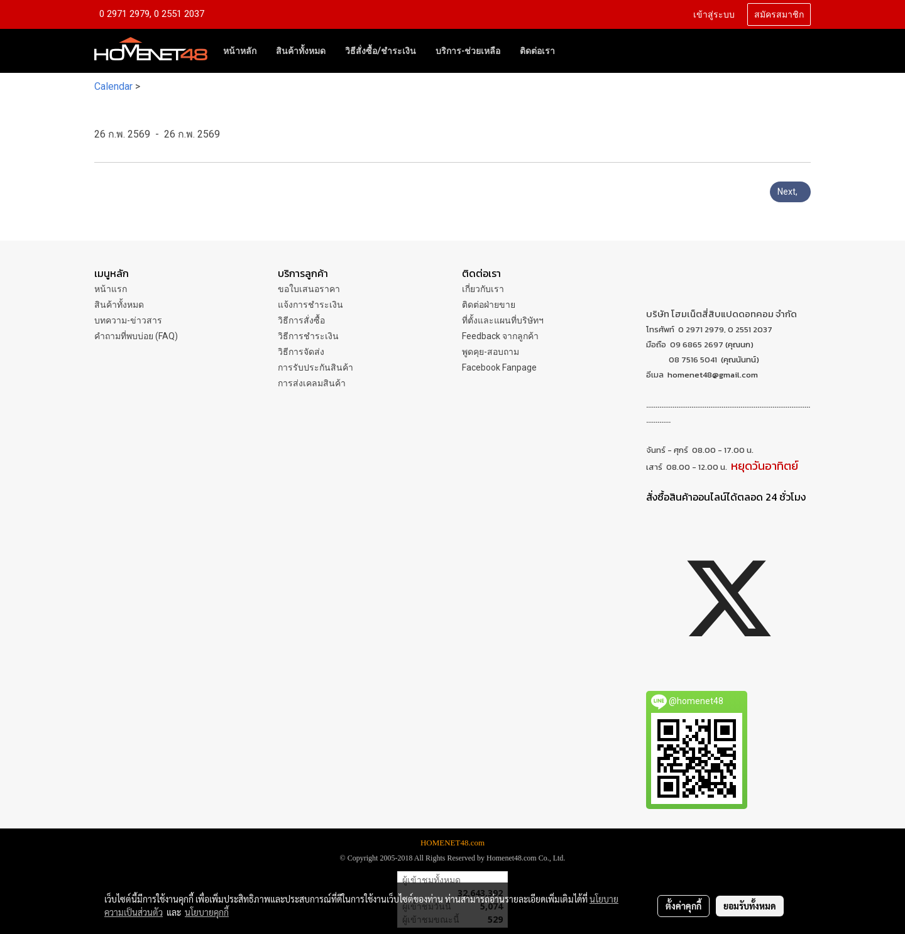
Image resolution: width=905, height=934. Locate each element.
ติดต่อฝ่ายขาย (488, 305)
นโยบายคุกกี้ (207, 912)
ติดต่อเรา (537, 51)
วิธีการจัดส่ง (301, 352)
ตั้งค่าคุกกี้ (683, 905)
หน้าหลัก (239, 51)
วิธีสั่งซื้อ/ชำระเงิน (380, 51)
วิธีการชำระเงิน (308, 336)
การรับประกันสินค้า (315, 367)
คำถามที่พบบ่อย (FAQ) (136, 336)
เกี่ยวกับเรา (483, 289)
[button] (576, 51)
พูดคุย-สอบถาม (490, 352)
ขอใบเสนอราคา (309, 289)
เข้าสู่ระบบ (714, 14)
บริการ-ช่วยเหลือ (468, 51)
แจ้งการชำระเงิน (310, 305)
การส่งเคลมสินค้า (312, 383)
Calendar (113, 86)
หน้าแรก (110, 289)
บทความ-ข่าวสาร (128, 320)
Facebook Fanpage (499, 367)
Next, (790, 192)
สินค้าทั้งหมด (301, 51)
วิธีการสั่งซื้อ (301, 320)
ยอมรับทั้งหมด (749, 905)
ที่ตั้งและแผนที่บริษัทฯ (503, 320)
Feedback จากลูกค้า (500, 336)
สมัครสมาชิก (779, 14)
